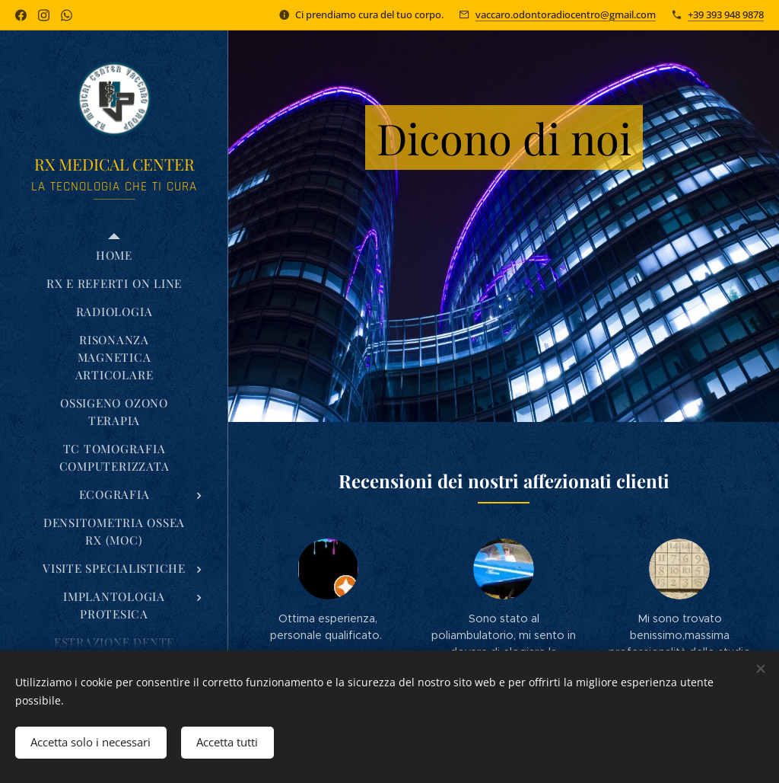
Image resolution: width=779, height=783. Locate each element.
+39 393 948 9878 (726, 14)
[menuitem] (114, 255)
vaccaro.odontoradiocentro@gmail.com (565, 14)
